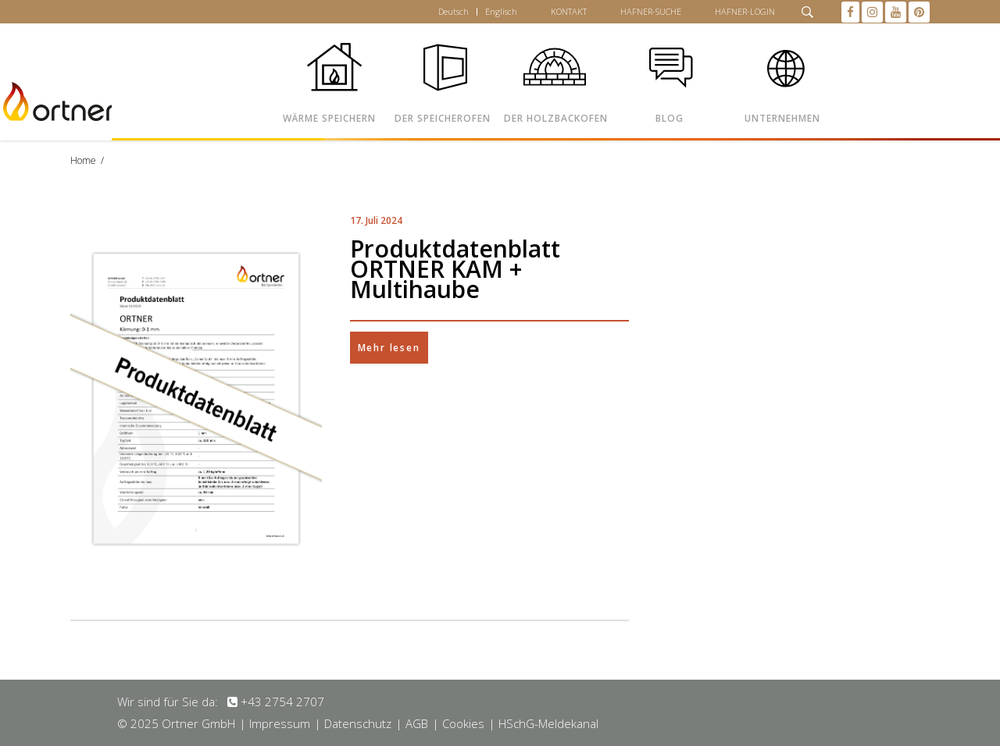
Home (83, 160)
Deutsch (453, 11)
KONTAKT (569, 11)
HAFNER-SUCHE (650, 11)
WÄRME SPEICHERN (329, 118)
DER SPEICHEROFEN (443, 118)
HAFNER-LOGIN (745, 11)
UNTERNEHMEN (782, 118)
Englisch (501, 11)
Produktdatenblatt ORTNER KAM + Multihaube (455, 269)
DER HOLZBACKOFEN (556, 118)
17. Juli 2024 (376, 220)
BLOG (669, 118)
